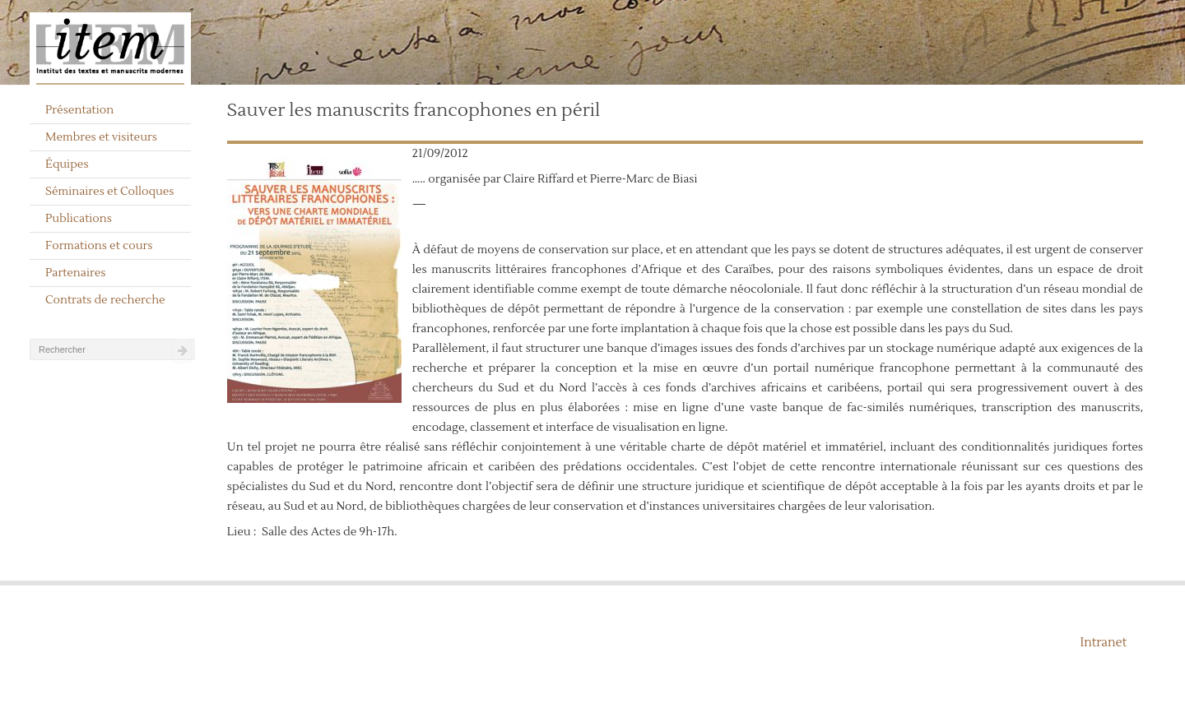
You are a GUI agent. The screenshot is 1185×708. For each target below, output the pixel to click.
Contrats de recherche (105, 300)
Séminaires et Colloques (109, 191)
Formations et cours (98, 245)
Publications (78, 218)
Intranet (1103, 642)
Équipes (67, 164)
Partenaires (75, 273)
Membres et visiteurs (101, 137)
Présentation (79, 110)
